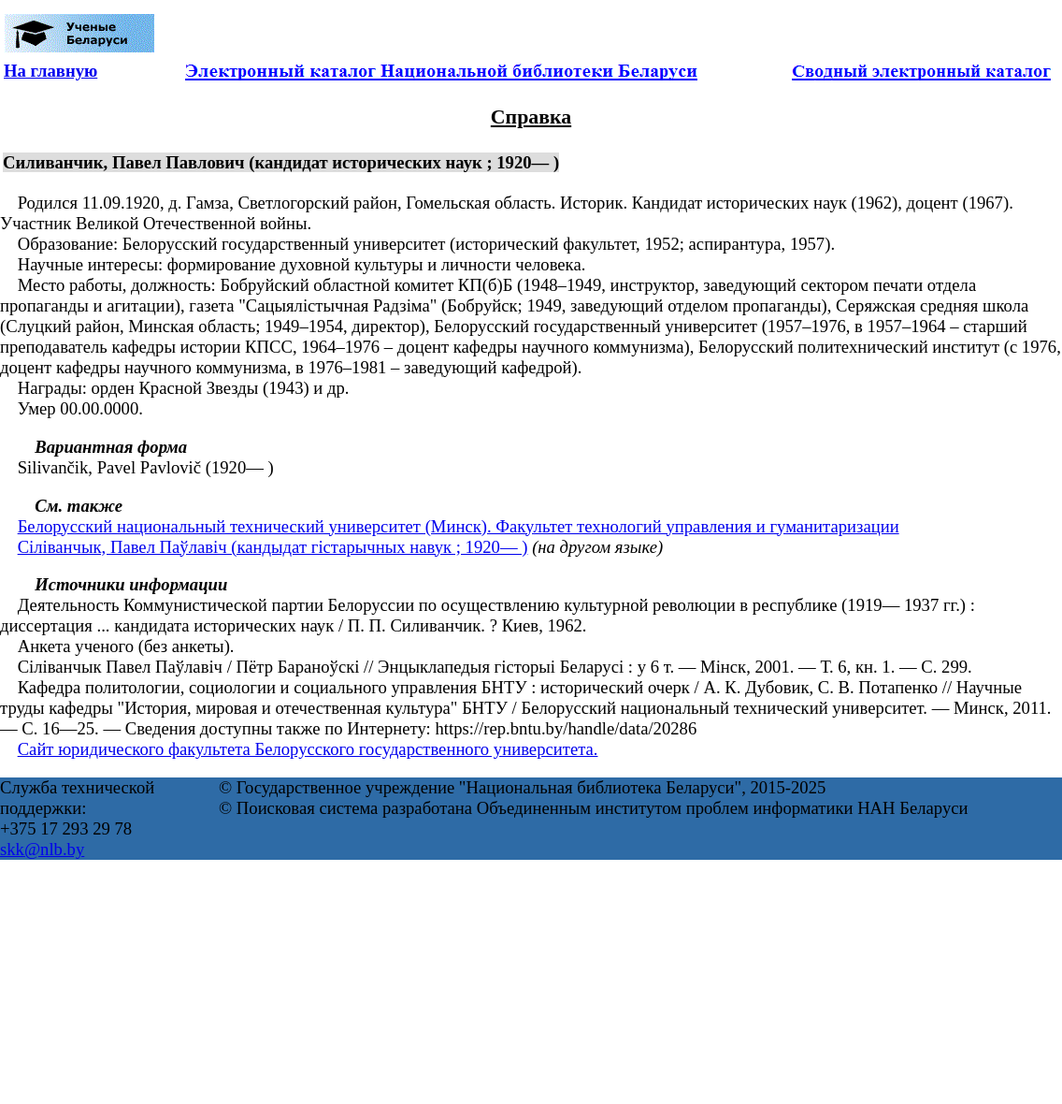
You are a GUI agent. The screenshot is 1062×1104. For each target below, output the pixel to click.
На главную (50, 70)
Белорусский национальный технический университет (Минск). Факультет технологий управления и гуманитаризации (458, 526)
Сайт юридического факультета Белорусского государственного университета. (308, 749)
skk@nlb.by (42, 849)
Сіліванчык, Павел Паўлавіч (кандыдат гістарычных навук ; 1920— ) (273, 547)
